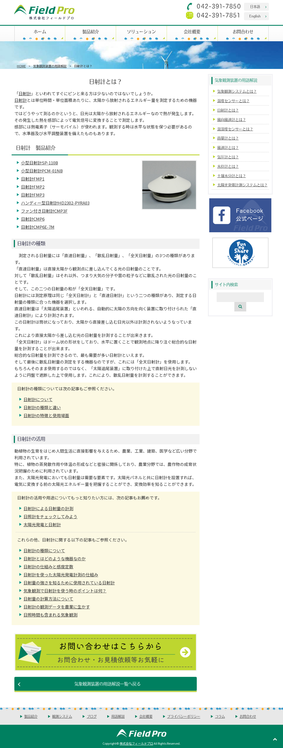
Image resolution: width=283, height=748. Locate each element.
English (255, 16)
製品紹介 (90, 31)
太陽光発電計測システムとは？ (242, 184)
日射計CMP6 (32, 219)
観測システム (62, 716)
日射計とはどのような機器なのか (54, 558)
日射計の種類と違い (42, 407)
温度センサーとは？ (233, 100)
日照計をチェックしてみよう (50, 516)
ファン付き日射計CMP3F (44, 211)
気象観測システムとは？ (237, 91)
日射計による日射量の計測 (48, 508)
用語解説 (118, 716)
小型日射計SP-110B (39, 163)
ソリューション (141, 31)
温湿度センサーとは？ (235, 129)
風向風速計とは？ (231, 119)
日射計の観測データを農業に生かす (56, 607)
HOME (21, 66)
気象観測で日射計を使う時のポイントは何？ (64, 591)
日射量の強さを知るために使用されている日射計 (69, 582)
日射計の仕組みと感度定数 (48, 566)
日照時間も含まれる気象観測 (50, 615)
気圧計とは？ (228, 156)
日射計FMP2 (32, 187)
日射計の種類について (44, 550)
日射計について (38, 399)
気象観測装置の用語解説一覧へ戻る (107, 683)
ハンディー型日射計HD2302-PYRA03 (55, 203)
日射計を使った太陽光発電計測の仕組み (60, 574)
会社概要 (192, 31)
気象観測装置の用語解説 (50, 66)
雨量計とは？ (228, 138)
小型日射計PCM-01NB (42, 171)
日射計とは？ (228, 110)
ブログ (92, 716)
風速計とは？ (228, 147)
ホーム (40, 31)
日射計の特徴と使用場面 (46, 415)
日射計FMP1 (32, 179)
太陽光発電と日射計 (42, 524)
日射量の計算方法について (48, 599)
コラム (220, 716)
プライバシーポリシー (183, 716)
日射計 (25, 93)
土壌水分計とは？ (231, 175)
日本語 (255, 6)
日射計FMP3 (32, 195)
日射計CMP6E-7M (37, 227)
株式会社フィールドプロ (136, 743)
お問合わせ (243, 31)
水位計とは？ (228, 166)
